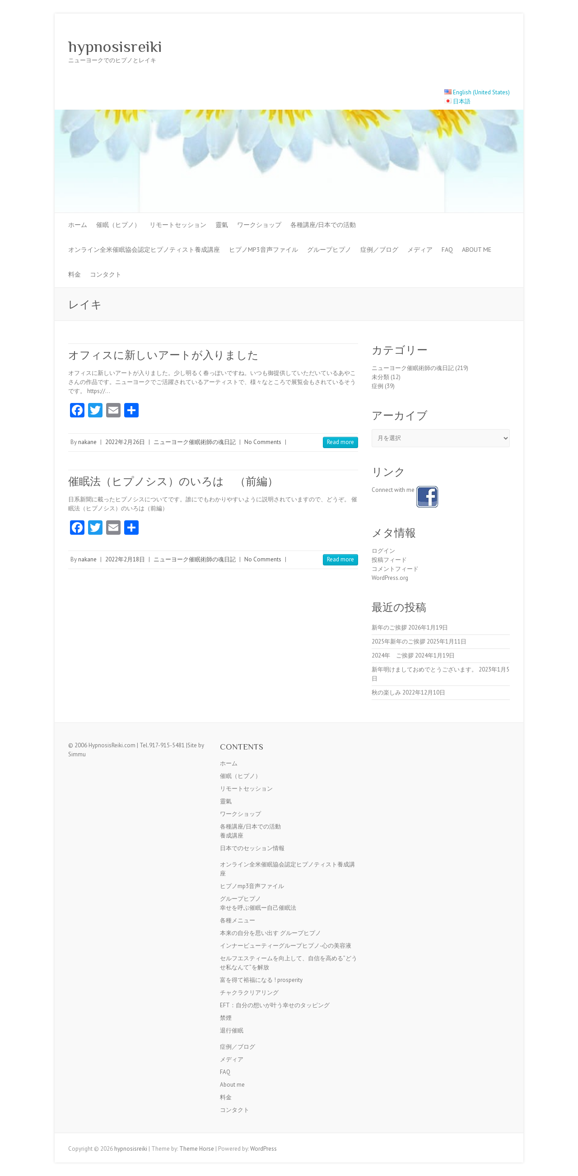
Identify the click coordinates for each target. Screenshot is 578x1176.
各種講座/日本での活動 (323, 225)
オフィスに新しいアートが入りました (163, 355)
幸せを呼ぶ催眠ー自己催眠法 (258, 908)
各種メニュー (237, 920)
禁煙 (226, 1018)
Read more (340, 442)
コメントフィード (395, 569)
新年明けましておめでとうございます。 (424, 669)
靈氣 (221, 225)
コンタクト (105, 274)
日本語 (462, 101)
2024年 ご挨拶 (393, 655)
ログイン (383, 551)
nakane (87, 442)
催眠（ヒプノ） (118, 225)
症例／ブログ (379, 249)
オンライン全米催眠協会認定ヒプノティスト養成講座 (144, 249)
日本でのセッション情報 (252, 848)
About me (476, 249)
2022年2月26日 (125, 442)
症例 (377, 386)
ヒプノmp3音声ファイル (263, 249)
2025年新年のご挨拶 (398, 641)
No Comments (262, 442)
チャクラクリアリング (249, 992)
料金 (74, 274)
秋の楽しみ (386, 692)
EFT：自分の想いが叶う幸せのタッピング (275, 1005)
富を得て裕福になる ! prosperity (261, 980)
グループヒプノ (329, 249)
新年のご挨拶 (389, 627)
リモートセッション (177, 225)
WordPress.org (390, 578)
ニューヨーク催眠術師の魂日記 (195, 442)
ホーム (77, 225)
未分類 (380, 377)
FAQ (447, 249)
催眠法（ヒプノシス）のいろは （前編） (173, 481)
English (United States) (481, 92)
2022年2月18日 (125, 559)
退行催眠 (231, 1030)
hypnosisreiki (115, 46)
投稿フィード (389, 560)
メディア (420, 249)
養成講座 (231, 835)
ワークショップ (259, 225)
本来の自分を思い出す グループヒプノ (270, 933)
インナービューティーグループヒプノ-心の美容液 (285, 945)
